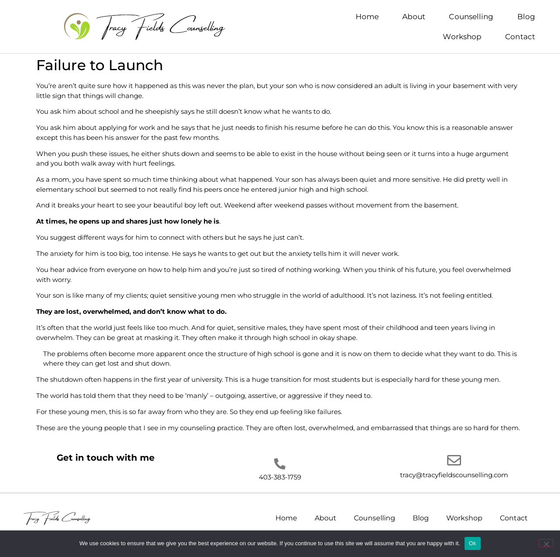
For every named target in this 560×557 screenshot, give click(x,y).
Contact (520, 36)
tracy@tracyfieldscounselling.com (454, 475)
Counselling (471, 16)
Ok (472, 543)
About (414, 16)
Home (367, 16)
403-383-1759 (280, 477)
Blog (526, 16)
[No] (546, 543)
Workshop (462, 36)
